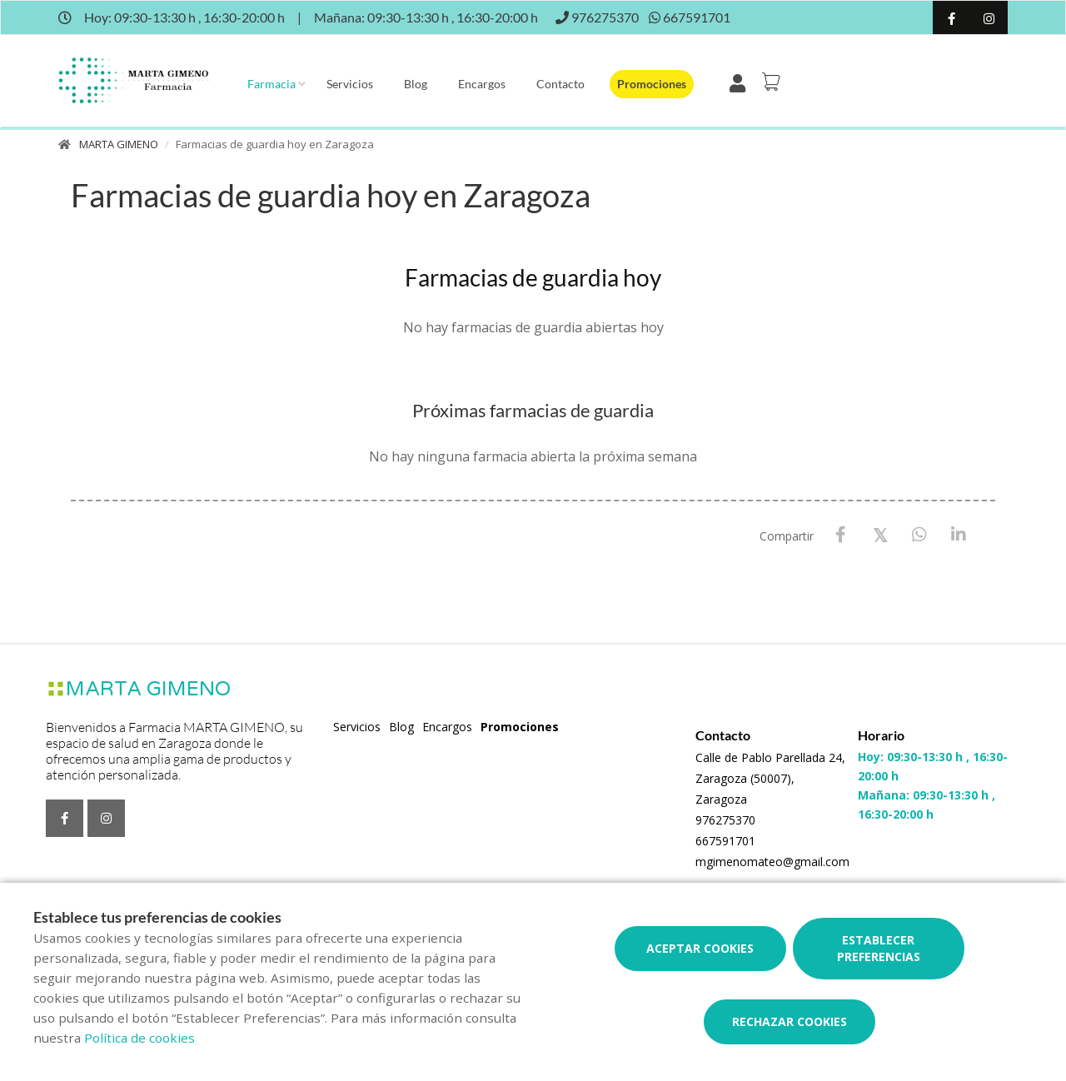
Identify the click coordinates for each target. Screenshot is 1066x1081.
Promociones (651, 84)
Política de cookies (139, 1037)
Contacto (560, 84)
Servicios (349, 84)
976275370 (725, 820)
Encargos (482, 84)
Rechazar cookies (789, 1021)
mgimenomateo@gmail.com (772, 861)
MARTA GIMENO (118, 144)
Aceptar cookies (700, 948)
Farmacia (271, 84)
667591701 (725, 841)
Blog (415, 84)
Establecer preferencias (878, 948)
